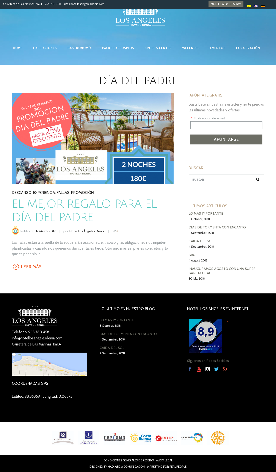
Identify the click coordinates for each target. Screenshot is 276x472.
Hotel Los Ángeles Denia (86, 231)
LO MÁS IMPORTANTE (206, 213)
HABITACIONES (45, 48)
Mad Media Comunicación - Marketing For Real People (147, 466)
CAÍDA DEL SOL (201, 241)
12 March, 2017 (46, 231)
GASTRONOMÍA (79, 48)
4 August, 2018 (198, 260)
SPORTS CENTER (158, 48)
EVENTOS (218, 48)
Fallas (63, 192)
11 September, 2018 (201, 233)
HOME (18, 48)
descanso (21, 192)
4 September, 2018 (201, 247)
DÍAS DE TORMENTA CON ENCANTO (217, 227)
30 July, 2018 (197, 278)
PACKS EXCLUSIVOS (118, 48)
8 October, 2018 (199, 219)
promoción (82, 192)
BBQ (192, 255)
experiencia (44, 192)
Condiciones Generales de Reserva (129, 460)
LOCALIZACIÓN (248, 48)
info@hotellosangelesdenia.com (84, 4)
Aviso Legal (164, 460)
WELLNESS (191, 48)
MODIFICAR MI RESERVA (226, 4)
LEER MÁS (31, 266)
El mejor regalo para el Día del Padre (87, 210)
